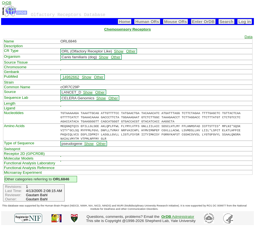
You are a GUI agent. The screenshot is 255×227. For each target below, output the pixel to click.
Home (125, 21)
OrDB (6, 3)
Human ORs (147, 21)
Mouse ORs (175, 21)
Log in (244, 21)
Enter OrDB (203, 21)
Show (118, 51)
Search (226, 21)
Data (248, 37)
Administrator (177, 217)
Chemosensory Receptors (127, 29)
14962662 (70, 77)
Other (131, 51)
